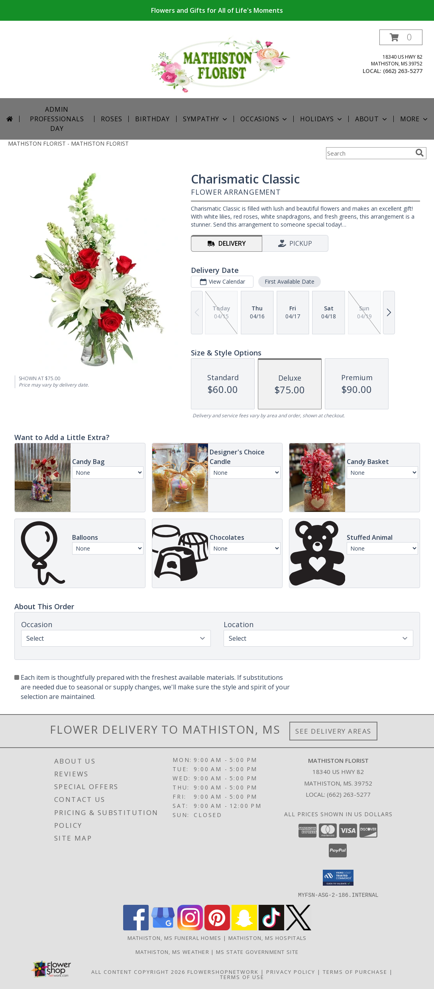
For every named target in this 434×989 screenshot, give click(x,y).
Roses (111, 118)
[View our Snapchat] (244, 928)
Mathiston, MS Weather (172, 951)
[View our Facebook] (136, 928)
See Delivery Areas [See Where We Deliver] (333, 731)
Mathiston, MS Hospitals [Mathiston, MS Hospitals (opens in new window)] (267, 937)
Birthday (152, 118)
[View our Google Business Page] (163, 928)
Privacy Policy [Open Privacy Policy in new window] (290, 971)
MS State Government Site (257, 951)
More (414, 118)
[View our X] (298, 928)
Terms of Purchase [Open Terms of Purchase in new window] (355, 971)
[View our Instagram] (190, 928)
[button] (400, 37)
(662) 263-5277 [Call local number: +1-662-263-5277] (402, 71)
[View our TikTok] (271, 928)
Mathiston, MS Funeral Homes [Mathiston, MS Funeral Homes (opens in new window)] (175, 937)
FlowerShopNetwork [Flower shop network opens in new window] (223, 971)
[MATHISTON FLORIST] (220, 63)
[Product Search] (369, 153)
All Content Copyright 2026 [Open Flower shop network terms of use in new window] (138, 971)
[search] (419, 152)
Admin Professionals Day (57, 119)
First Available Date (289, 281)
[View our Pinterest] (217, 928)
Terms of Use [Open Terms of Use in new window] (242, 976)
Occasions (264, 118)
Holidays (321, 118)
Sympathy (206, 118)
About (372, 118)
